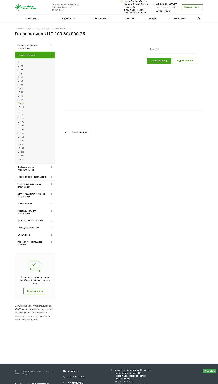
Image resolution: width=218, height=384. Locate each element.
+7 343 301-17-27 (166, 4)
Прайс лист (101, 18)
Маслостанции (25, 204)
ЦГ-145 (21, 129)
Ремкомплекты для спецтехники (27, 212)
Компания (32, 18)
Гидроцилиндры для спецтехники (27, 46)
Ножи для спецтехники (28, 228)
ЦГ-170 (21, 141)
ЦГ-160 (21, 137)
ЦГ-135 (21, 122)
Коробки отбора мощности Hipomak (30, 243)
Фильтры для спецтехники (30, 221)
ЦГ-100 (21, 103)
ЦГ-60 (20, 81)
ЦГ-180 (21, 144)
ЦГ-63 (20, 85)
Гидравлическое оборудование (33, 177)
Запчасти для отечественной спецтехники (31, 195)
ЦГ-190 (21, 148)
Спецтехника (24, 235)
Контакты (179, 18)
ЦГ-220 (21, 156)
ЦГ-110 (21, 107)
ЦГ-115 (21, 111)
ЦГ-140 (21, 126)
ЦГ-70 (20, 88)
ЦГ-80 (20, 92)
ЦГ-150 (21, 133)
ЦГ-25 (20, 62)
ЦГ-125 (21, 118)
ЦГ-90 (20, 96)
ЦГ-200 (21, 152)
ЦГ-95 (20, 100)
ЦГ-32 (20, 70)
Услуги (152, 18)
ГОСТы (130, 18)
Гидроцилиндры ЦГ (27, 55)
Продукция (67, 18)
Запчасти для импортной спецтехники (29, 185)
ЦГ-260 (21, 159)
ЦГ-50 (20, 77)
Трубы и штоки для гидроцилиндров (27, 168)
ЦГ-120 (21, 114)
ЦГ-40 (20, 73)
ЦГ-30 (20, 66)
